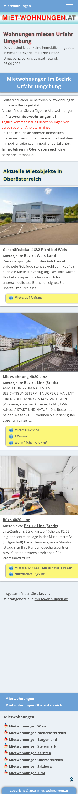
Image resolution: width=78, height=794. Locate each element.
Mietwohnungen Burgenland (33, 739)
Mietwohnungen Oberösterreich (33, 705)
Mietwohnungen (17, 6)
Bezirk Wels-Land (40, 255)
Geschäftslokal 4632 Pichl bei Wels (35, 249)
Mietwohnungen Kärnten (30, 753)
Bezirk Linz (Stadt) (41, 382)
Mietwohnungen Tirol (27, 773)
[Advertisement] (39, 647)
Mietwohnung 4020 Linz (25, 376)
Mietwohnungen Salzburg (30, 766)
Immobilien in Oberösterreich (29, 149)
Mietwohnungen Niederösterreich (37, 733)
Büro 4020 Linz (16, 519)
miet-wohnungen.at (51, 599)
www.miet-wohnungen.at (32, 116)
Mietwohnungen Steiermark (32, 746)
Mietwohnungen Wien (27, 726)
